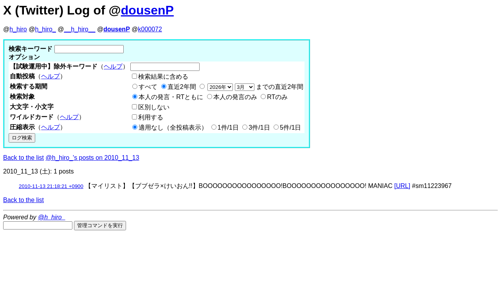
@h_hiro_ (51, 217)
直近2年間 (182, 86)
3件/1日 (259, 127)
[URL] (402, 186)
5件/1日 (290, 127)
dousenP (147, 10)
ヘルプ (113, 66)
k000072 (150, 29)
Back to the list (23, 157)
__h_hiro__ (79, 29)
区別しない (153, 107)
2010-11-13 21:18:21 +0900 (51, 186)
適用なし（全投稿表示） (173, 127)
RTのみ (277, 97)
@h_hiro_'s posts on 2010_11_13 (92, 157)
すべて (148, 86)
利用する (150, 117)
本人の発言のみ (235, 97)
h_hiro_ (45, 29)
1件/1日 (228, 127)
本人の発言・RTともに (171, 97)
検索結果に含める (163, 76)
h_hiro (18, 29)
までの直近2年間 (254, 86)
